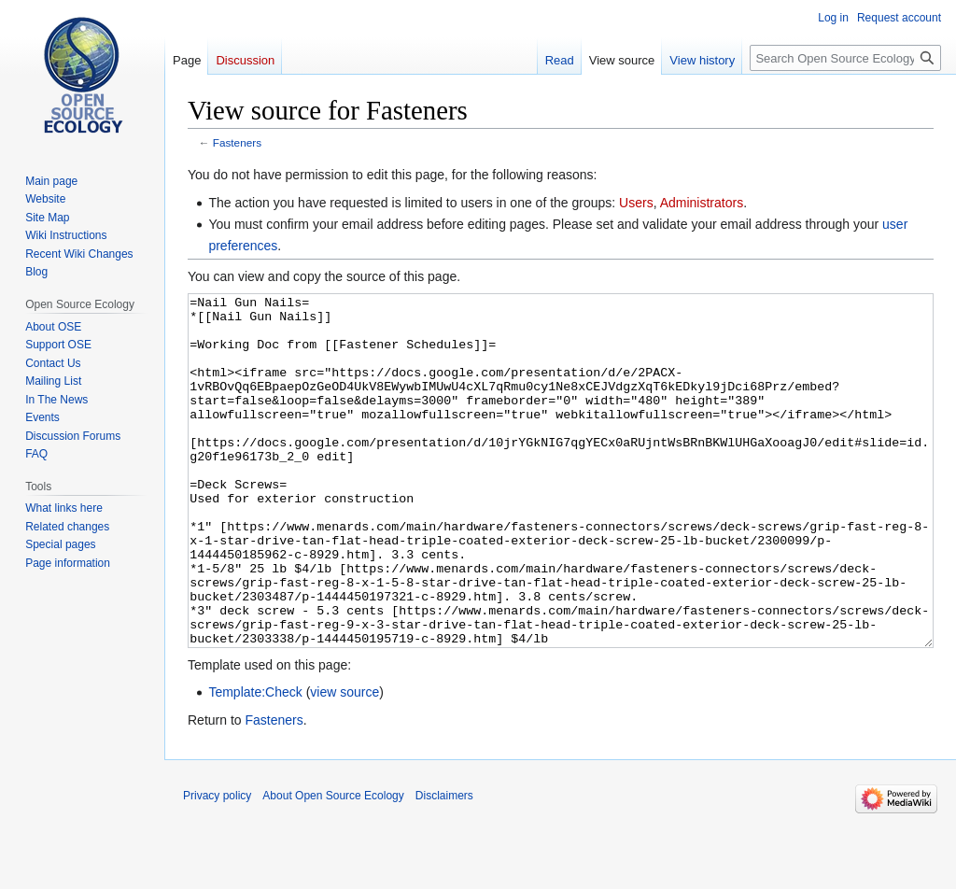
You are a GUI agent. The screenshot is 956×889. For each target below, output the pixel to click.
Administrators (701, 202)
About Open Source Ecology (332, 865)
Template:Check (255, 762)
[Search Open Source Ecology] (845, 58)
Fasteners (237, 142)
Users (636, 202)
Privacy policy (217, 865)
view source (344, 762)
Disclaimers (444, 865)
